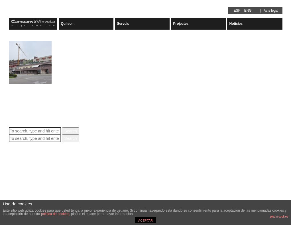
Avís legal (271, 11)
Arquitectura (19, 191)
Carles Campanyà (89, 96)
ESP (237, 11)
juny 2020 (17, 176)
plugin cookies (279, 216)
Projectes (181, 24)
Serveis (123, 24)
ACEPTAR (145, 220)
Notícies (236, 24)
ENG (248, 11)
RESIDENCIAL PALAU (32, 86)
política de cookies (55, 214)
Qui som (68, 24)
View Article (59, 107)
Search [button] (70, 131)
